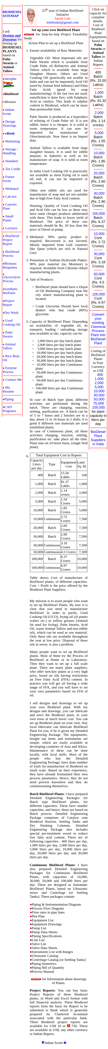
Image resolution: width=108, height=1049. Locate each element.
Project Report (8, 303)
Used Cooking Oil (11, 322)
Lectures (11, 228)
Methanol (12, 189)
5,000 (99, 133)
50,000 (99, 274)
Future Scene (9, 179)
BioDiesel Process (11, 253)
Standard (11, 161)
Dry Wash (11, 312)
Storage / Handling (10, 151)
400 (100, 375)
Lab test (11, 196)
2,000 (99, 113)
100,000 (98, 214)
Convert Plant (10, 206)
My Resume (8, 389)
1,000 (99, 92)
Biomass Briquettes (10, 265)
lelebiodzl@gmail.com (63, 22)
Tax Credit (12, 169)
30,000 (99, 193)
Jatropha (10, 79)
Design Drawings (9, 123)
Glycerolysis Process (11, 279)
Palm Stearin (8, 334)
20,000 (99, 173)
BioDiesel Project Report (11, 240)
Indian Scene (8, 111)
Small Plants (8, 218)
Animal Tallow (9, 346)
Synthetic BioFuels (10, 291)
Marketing (12, 141)
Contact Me (13, 379)
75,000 (98, 403)
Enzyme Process (10, 370)
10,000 (99, 153)
